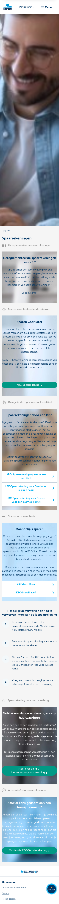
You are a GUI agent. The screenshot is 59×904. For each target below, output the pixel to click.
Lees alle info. (29, 292)
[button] (46, 7)
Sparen (7, 231)
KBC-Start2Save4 (26, 592)
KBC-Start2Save (26, 584)
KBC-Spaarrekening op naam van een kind (26, 476)
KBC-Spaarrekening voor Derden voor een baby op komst (26, 500)
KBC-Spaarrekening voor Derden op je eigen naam (26, 488)
